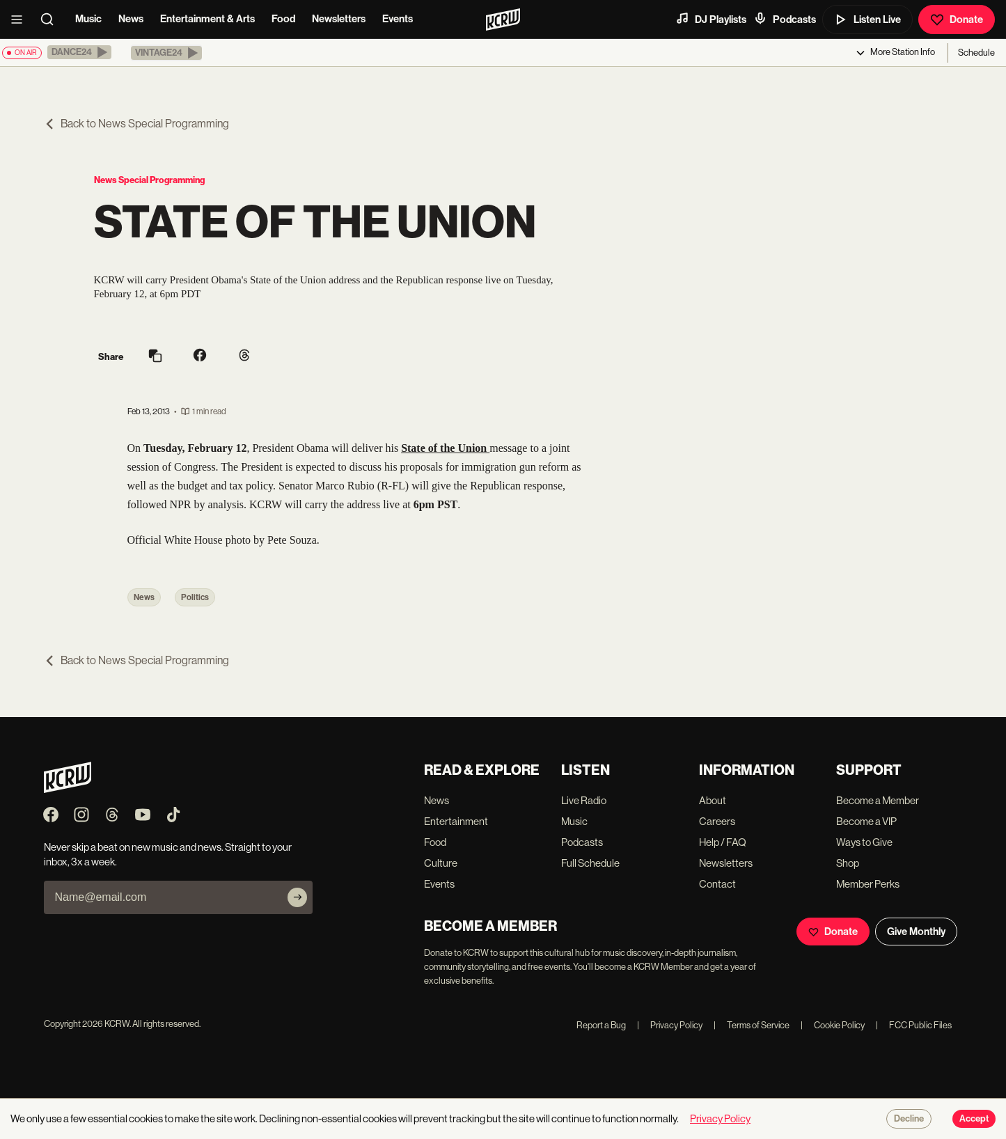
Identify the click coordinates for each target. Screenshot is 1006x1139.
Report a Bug (601, 1025)
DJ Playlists (710, 19)
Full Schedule (590, 863)
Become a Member (877, 800)
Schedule (976, 52)
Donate (956, 19)
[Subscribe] (297, 897)
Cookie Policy (833, 1025)
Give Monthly (916, 931)
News (130, 19)
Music (88, 19)
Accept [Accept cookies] (974, 1118)
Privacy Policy (669, 1025)
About (712, 800)
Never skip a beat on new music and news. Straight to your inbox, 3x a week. (168, 854)
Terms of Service (751, 1025)
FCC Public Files (914, 1025)
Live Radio (583, 800)
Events (397, 19)
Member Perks (867, 884)
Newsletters (339, 19)
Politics (195, 597)
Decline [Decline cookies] (909, 1118)
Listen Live (867, 19)
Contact (717, 884)
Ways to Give (864, 842)
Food (283, 19)
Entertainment (456, 821)
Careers (717, 821)
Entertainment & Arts (207, 19)
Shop (847, 863)
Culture (440, 863)
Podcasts (784, 19)
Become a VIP (866, 821)
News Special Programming (149, 180)
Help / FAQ (722, 842)
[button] (79, 52)
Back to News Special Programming (136, 123)
